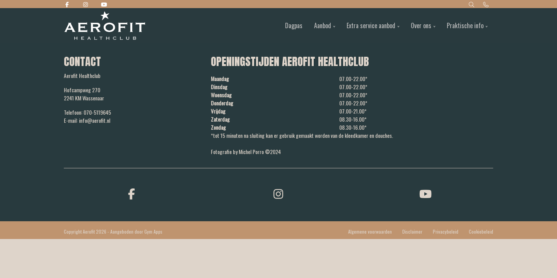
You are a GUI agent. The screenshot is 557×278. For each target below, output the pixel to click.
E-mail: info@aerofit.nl (87, 120)
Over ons (421, 25)
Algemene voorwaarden (370, 231)
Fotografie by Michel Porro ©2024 (246, 151)
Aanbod (322, 25)
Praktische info (465, 25)
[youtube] (425, 193)
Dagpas (293, 25)
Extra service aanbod (371, 25)
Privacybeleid (445, 231)
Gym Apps (153, 231)
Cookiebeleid (481, 231)
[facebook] (131, 193)
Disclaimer (412, 231)
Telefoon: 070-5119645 (87, 112)
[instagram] (278, 193)
